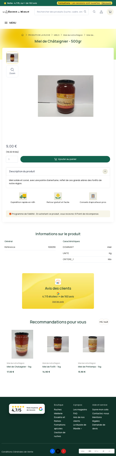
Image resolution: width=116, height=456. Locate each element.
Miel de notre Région (15, 363)
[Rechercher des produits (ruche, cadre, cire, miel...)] (61, 11)
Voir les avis (58, 301)
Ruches (58, 409)
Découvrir (106, 3)
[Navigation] (94, 11)
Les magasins (80, 409)
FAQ (75, 413)
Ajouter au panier (65, 159)
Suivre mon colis (100, 409)
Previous (102, 322)
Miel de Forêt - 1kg (51, 366)
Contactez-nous (100, 413)
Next (106, 322)
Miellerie (58, 413)
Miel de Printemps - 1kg (89, 366)
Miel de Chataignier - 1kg (19, 366)
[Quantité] (12, 159)
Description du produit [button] (58, 171)
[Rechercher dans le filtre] (85, 11)
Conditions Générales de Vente (17, 451)
